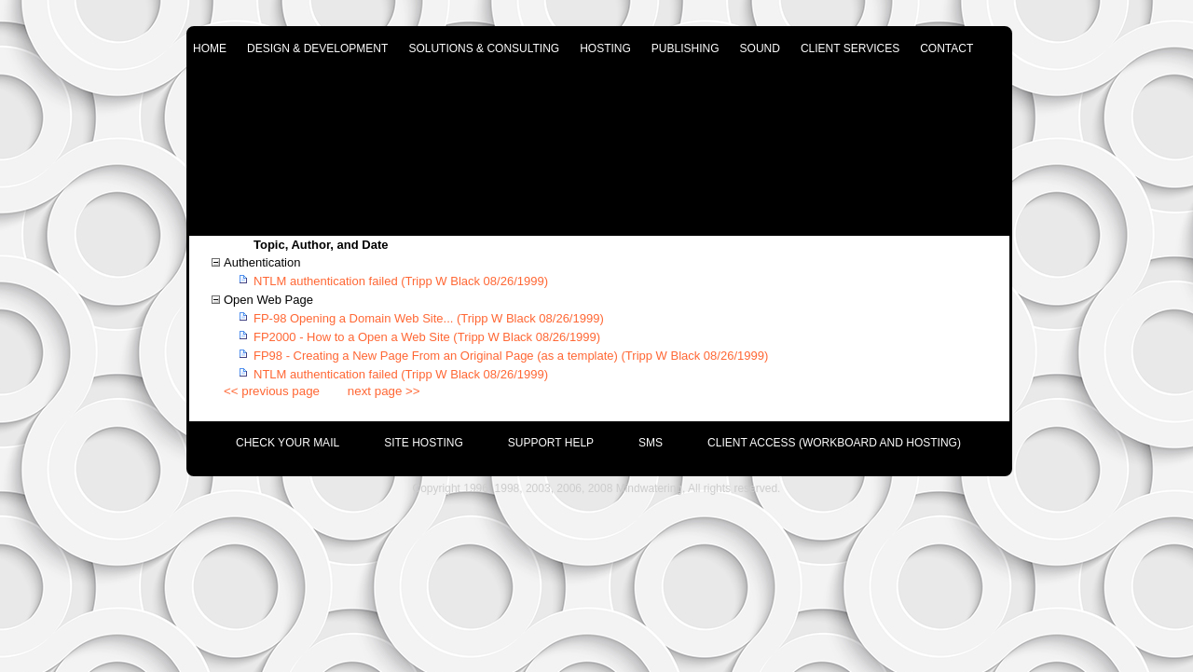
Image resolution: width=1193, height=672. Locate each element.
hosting (605, 48)
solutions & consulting (483, 48)
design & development (317, 48)
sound (760, 48)
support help (551, 442)
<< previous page (272, 391)
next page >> (384, 391)
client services (850, 48)
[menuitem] (265, 438)
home (209, 48)
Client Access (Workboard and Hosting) (834, 442)
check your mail (287, 442)
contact (946, 48)
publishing (685, 48)
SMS (650, 442)
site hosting (423, 442)
